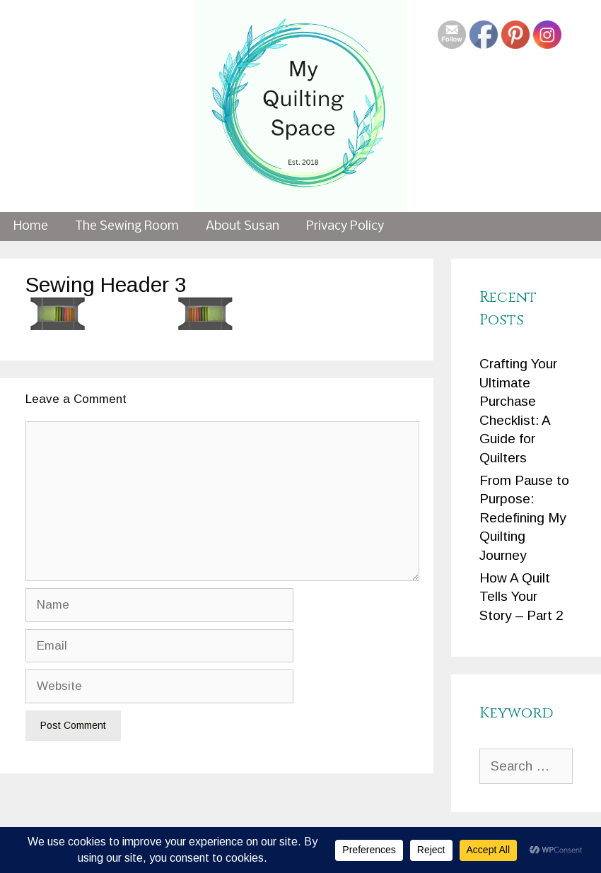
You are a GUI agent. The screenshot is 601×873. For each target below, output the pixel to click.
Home (30, 226)
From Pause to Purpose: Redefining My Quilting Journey (524, 518)
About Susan (242, 226)
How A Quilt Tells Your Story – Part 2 (521, 596)
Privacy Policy (345, 226)
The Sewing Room (127, 226)
